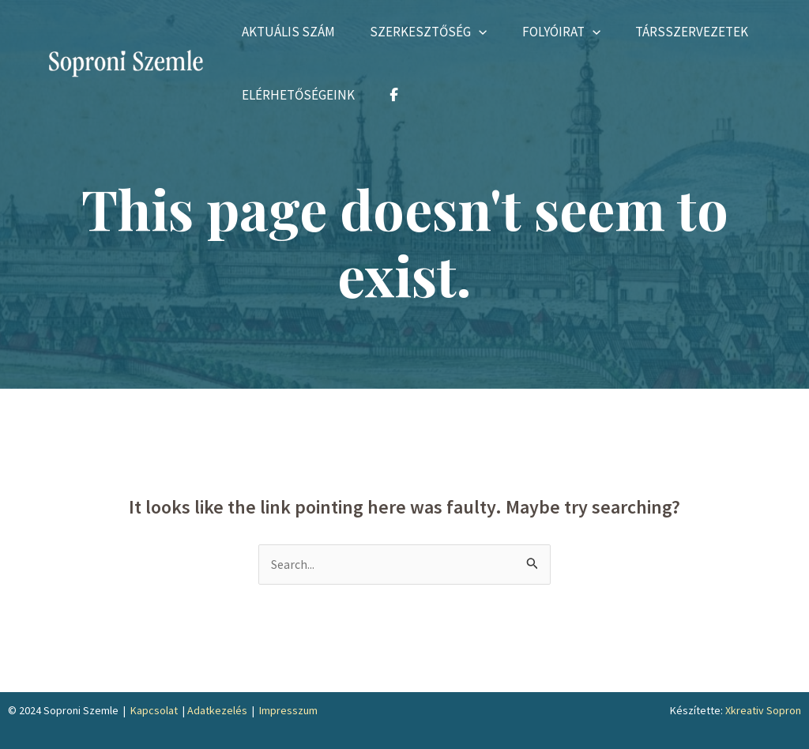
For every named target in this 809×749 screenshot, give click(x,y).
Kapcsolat (154, 711)
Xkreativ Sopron (763, 711)
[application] (486, 31)
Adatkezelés (217, 711)
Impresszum (288, 711)
